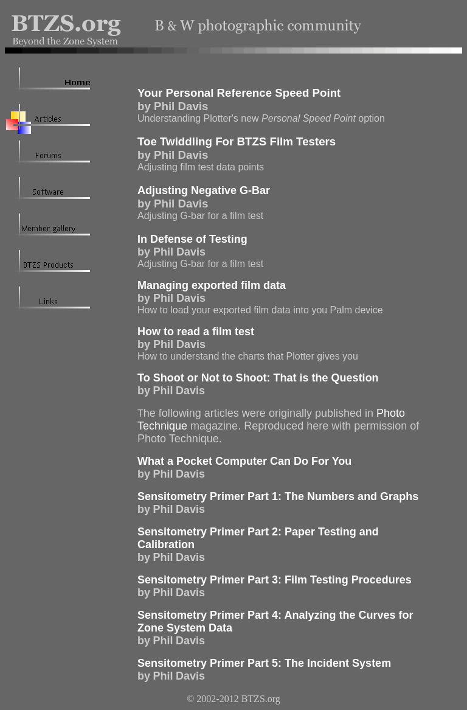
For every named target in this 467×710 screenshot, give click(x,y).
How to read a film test (195, 331)
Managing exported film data (211, 285)
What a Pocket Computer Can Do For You (244, 461)
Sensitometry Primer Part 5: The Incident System (264, 663)
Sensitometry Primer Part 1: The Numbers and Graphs (277, 496)
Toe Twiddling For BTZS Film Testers (236, 141)
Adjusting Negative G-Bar (203, 190)
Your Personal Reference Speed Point (239, 92)
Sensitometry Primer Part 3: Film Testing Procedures (274, 580)
